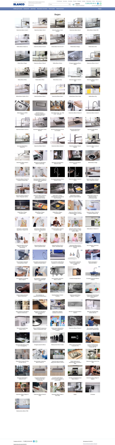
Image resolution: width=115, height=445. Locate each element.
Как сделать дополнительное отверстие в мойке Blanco (39, 262)
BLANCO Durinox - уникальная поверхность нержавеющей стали (39, 114)
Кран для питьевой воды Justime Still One (92, 312)
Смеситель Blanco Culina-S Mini (75, 80)
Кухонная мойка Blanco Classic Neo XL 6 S (75, 130)
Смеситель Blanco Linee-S (22, 30)
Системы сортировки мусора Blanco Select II (75, 378)
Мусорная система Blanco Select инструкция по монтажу (40, 312)
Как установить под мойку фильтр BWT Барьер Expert (93, 329)
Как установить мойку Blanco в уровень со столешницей (57, 262)
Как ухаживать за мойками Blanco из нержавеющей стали (40, 279)
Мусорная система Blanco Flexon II (75, 163)
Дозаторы (33, 8)
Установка (92, 394)
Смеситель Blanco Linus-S (92, 63)
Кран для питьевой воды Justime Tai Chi (22, 329)
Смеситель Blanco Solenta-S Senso (75, 180)
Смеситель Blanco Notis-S (40, 146)
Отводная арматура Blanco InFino (75, 64)
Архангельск (31, 5)
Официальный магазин (19, 3)
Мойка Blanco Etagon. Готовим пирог (40, 213)
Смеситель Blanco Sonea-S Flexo (40, 395)
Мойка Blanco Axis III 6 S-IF (58, 46)
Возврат (79, 1)
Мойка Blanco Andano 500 (92, 30)
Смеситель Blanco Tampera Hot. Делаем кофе (57, 229)
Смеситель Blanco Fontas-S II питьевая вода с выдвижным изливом (39, 180)
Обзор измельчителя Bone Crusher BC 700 (75, 345)
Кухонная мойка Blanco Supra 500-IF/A (39, 130)
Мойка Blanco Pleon (40, 79)
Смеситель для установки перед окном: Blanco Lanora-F (57, 362)
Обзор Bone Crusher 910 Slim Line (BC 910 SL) (22, 362)
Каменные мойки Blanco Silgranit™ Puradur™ (75, 295)
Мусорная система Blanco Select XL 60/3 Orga (40, 163)
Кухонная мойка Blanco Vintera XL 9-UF (22, 378)
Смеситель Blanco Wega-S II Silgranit (92, 378)
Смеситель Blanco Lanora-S (22, 129)
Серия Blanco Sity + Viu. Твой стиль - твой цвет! (57, 113)
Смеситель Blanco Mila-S (57, 96)
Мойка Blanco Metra (22, 79)
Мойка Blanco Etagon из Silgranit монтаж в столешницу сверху (92, 196)
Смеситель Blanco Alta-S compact (57, 31)
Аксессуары (52, 8)
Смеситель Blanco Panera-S (75, 328)
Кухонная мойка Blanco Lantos (93, 130)
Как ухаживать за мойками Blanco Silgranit (22, 279)
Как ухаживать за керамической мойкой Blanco (39, 295)
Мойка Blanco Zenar (57, 79)
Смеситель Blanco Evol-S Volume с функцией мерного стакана (75, 246)
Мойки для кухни (17, 8)
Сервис (83, 1)
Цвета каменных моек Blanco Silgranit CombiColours (22, 312)
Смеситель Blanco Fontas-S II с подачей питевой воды (22, 180)
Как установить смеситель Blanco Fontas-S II (40, 362)
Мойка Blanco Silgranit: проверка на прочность (57, 312)
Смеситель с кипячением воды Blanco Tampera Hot (22, 229)
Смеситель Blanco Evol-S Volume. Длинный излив (39, 246)
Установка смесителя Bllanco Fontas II (92, 279)
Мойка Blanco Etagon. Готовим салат (22, 213)
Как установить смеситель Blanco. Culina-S (57, 279)
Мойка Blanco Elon (93, 46)
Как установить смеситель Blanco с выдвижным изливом (75, 263)
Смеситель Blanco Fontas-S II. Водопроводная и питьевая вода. (75, 213)
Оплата (74, 1)
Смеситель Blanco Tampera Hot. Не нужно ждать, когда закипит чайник (75, 230)
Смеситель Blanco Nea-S (75, 30)
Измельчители (60, 8)
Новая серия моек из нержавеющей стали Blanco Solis (75, 362)
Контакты (65, 1)
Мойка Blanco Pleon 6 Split (75, 96)
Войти (93, 1)
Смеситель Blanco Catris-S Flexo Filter (57, 395)
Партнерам (88, 1)
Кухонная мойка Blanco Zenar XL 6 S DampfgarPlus (22, 345)
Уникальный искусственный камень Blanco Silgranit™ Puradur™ (93, 296)
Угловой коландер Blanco (75, 278)
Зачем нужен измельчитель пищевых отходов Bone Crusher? (57, 329)
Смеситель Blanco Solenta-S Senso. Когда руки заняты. (22, 196)
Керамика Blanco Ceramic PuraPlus (57, 295)
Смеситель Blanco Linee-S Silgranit (92, 80)
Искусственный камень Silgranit (90, 443)
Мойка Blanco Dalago (75, 46)
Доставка (70, 1)
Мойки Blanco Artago (92, 162)
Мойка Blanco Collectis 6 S (92, 228)
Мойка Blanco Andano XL (22, 46)
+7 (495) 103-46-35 (27, 441)
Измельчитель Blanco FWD (22, 411)
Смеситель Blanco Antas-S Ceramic (22, 163)
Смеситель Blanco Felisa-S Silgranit (75, 146)
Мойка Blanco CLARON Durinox (22, 113)
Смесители (26, 8)
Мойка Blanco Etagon (22, 63)
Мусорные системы (42, 8)
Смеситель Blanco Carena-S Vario (93, 146)
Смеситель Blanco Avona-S (40, 46)
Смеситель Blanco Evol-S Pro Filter (92, 362)
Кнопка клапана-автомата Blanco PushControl (22, 295)
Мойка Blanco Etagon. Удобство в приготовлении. (75, 196)
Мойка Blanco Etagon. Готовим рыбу (57, 213)
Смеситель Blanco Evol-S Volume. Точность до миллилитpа (22, 246)
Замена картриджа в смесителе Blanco (92, 262)
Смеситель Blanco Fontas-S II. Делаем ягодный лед (93, 213)
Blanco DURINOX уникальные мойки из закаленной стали (39, 329)
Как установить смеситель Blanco (92, 246)
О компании (59, 1)
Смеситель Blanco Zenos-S (57, 146)
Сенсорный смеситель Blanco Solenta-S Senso (57, 180)
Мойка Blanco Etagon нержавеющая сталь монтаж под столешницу (57, 196)
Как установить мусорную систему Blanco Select (22, 262)
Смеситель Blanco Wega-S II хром (22, 395)
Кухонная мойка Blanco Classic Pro (22, 146)
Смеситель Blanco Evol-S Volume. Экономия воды (57, 246)
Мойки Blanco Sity (93, 96)
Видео (100, 8)
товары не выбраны (80, 5)
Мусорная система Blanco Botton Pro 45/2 (57, 163)
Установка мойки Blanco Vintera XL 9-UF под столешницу (40, 379)
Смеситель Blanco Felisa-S (40, 63)
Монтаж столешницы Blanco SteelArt (75, 312)
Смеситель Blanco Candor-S (93, 112)
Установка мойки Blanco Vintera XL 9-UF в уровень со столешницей (57, 379)
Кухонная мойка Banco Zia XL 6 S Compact (57, 130)
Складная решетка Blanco (40, 344)
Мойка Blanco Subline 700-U (22, 96)
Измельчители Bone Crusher (57, 344)
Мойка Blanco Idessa (57, 63)
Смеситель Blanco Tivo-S (39, 30)
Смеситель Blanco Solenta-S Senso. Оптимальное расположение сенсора (40, 196)
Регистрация (99, 1)
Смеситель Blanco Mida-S (40, 96)
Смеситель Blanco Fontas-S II (75, 112)
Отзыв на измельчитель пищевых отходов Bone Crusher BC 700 (92, 345)
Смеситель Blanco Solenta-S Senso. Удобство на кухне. (92, 180)
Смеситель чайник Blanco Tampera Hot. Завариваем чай (40, 230)
